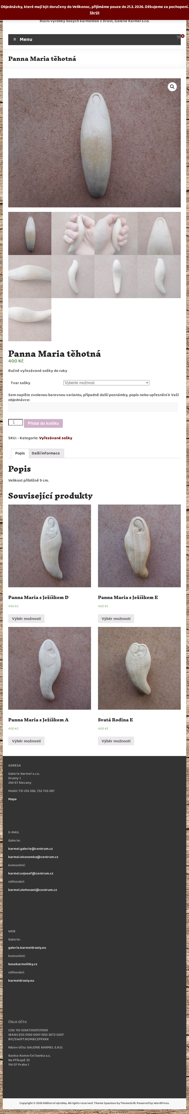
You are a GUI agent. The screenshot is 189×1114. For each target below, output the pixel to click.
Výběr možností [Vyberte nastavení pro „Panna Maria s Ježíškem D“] (27, 619)
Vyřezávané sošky (55, 438)
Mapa (12, 800)
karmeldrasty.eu (21, 982)
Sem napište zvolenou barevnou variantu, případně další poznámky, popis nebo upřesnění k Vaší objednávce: (93, 398)
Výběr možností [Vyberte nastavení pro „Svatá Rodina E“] (117, 742)
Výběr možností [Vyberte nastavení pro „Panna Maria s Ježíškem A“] (27, 742)
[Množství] (15, 422)
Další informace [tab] (46, 453)
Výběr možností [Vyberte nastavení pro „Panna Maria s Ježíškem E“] (117, 619)
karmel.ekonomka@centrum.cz (33, 858)
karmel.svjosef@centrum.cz (30, 874)
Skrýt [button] (94, 12)
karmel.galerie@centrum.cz (30, 850)
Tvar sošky (20, 383)
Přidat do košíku (43, 423)
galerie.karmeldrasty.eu (27, 949)
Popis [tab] (20, 453)
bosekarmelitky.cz (22, 965)
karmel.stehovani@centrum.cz (32, 891)
